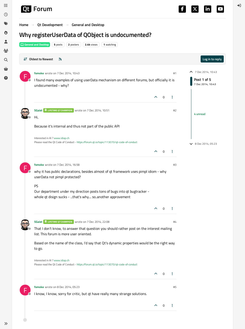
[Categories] (6, 5)
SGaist (38, 110)
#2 (174, 110)
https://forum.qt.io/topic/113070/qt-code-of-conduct (107, 142)
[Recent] (6, 14)
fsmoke (39, 73)
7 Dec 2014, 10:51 (98, 110)
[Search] (6, 59)
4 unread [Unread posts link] (199, 114)
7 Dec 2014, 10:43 (68, 73)
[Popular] (6, 32)
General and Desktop (34, 44)
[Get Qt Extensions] (6, 68)
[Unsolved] (6, 78)
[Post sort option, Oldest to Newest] (38, 58)
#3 (174, 164)
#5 (174, 287)
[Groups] (6, 50)
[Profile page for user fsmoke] (25, 76)
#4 (174, 221)
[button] (6, 323)
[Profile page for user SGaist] (25, 113)
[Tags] (6, 23)
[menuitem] (239, 5)
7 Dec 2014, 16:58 (68, 164)
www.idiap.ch (61, 138)
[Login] (239, 5)
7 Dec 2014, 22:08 (98, 221)
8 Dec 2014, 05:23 (68, 287)
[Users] (6, 41)
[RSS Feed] (60, 58)
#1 (174, 73)
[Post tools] (172, 97)
